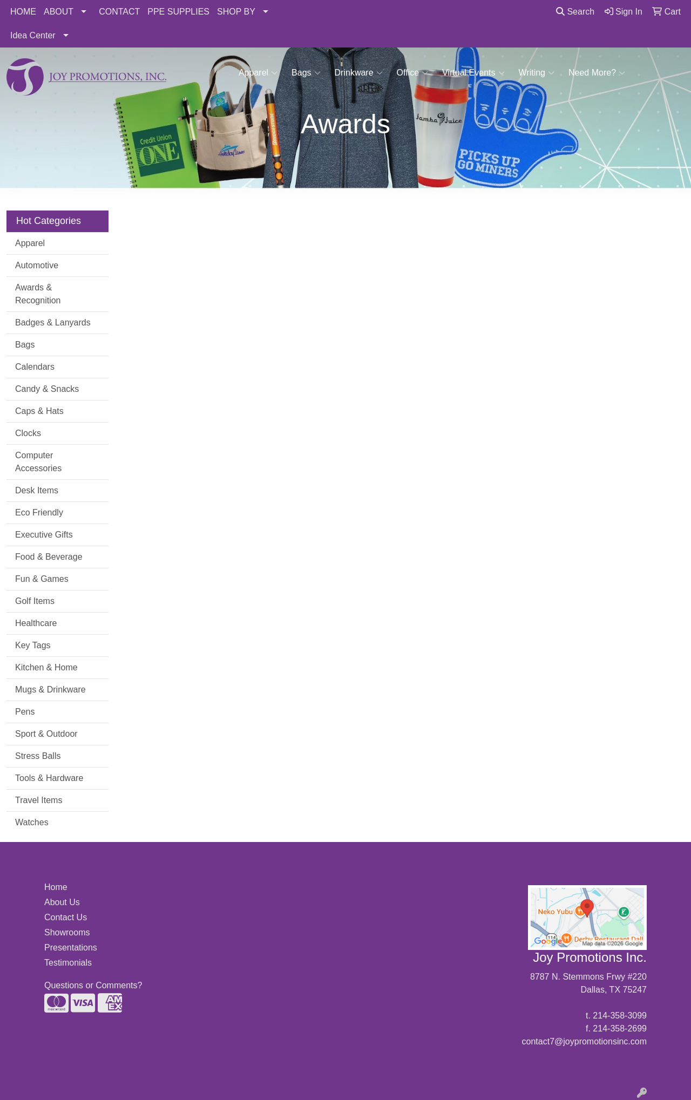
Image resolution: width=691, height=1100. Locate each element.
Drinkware (359, 72)
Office (413, 72)
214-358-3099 (620, 1015)
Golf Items (35, 601)
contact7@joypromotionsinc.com (584, 1041)
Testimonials (68, 962)
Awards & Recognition (38, 294)
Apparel (258, 72)
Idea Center (33, 35)
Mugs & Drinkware (50, 689)
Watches (32, 822)
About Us (62, 902)
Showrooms (67, 932)
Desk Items (36, 490)
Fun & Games (42, 578)
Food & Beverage (49, 556)
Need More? (596, 72)
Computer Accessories (38, 462)
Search (575, 11)
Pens (25, 711)
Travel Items (38, 800)
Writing (537, 72)
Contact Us (65, 917)
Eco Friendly (39, 512)
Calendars (35, 366)
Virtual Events (473, 72)
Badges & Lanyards (53, 322)
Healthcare (36, 623)
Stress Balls (37, 756)
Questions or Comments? (93, 985)
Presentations (70, 947)
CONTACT (119, 11)
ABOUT (58, 11)
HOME (23, 11)
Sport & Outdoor (46, 733)
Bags (306, 72)
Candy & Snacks (47, 388)
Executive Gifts (44, 534)
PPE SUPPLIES (178, 11)
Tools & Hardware (49, 778)
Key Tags (33, 645)
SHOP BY (236, 11)
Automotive (36, 265)
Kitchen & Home (46, 667)
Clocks (28, 433)
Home (55, 887)
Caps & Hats (39, 411)
